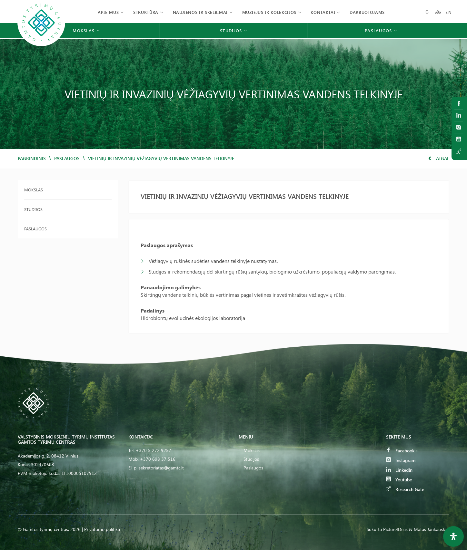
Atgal (438, 158)
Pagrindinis (32, 158)
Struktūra (145, 12)
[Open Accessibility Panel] (453, 536)
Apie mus (108, 12)
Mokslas (33, 189)
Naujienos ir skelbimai (200, 12)
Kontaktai (323, 12)
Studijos (33, 209)
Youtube (399, 480)
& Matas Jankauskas (429, 529)
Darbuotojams (367, 12)
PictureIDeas (395, 529)
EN (448, 12)
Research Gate (405, 489)
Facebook (400, 451)
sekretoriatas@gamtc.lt (161, 468)
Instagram (400, 460)
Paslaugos (67, 158)
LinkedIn (399, 470)
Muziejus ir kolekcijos (269, 12)
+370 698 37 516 (157, 459)
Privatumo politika (102, 529)
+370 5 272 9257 (153, 450)
